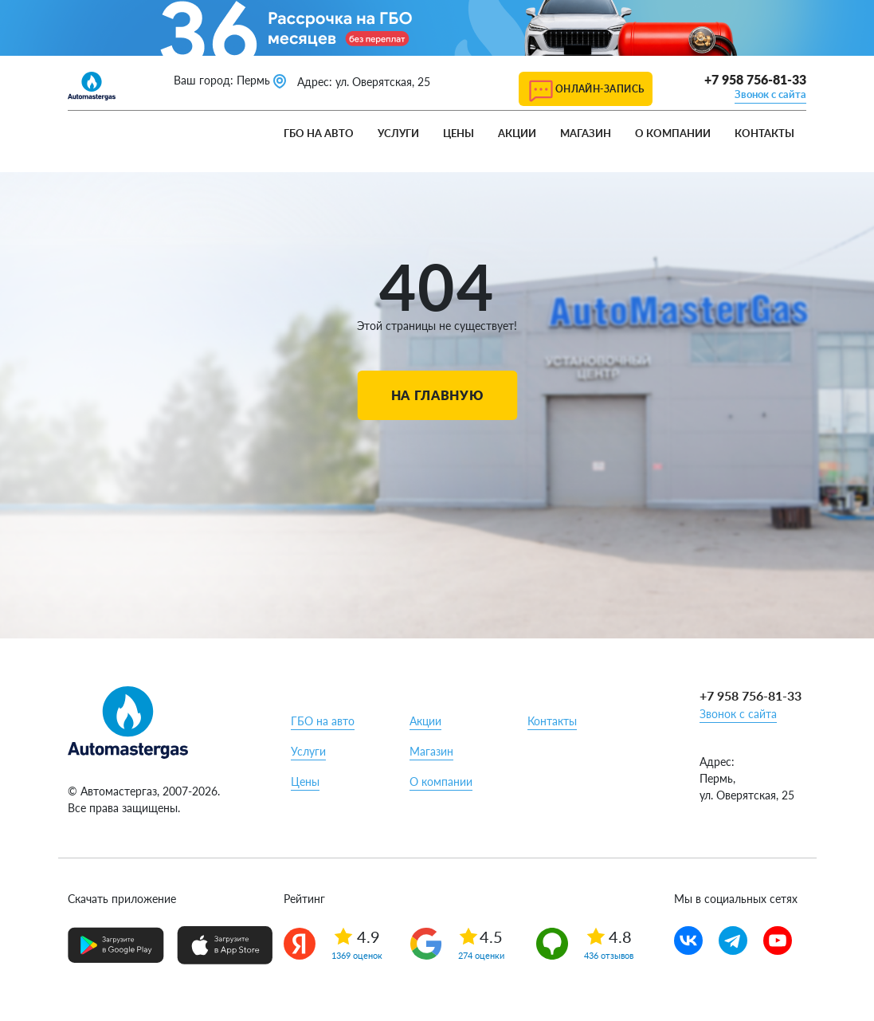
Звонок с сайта (770, 94)
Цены (458, 133)
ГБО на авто (319, 133)
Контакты (764, 133)
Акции (517, 133)
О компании (673, 133)
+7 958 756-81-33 (755, 79)
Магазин (585, 133)
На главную (437, 395)
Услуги (398, 133)
